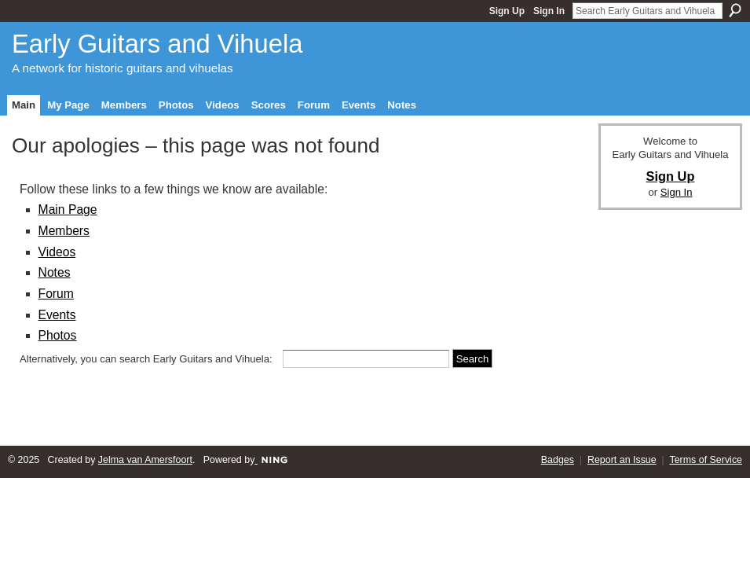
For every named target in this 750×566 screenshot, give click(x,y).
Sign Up (507, 11)
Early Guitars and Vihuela (157, 43)
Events (57, 315)
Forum (56, 293)
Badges (557, 459)
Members (64, 230)
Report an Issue (622, 459)
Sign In (549, 11)
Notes (54, 272)
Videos (57, 252)
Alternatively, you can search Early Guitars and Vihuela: (146, 359)
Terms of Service (706, 459)
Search (735, 10)
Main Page (67, 209)
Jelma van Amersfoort (145, 459)
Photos (57, 335)
